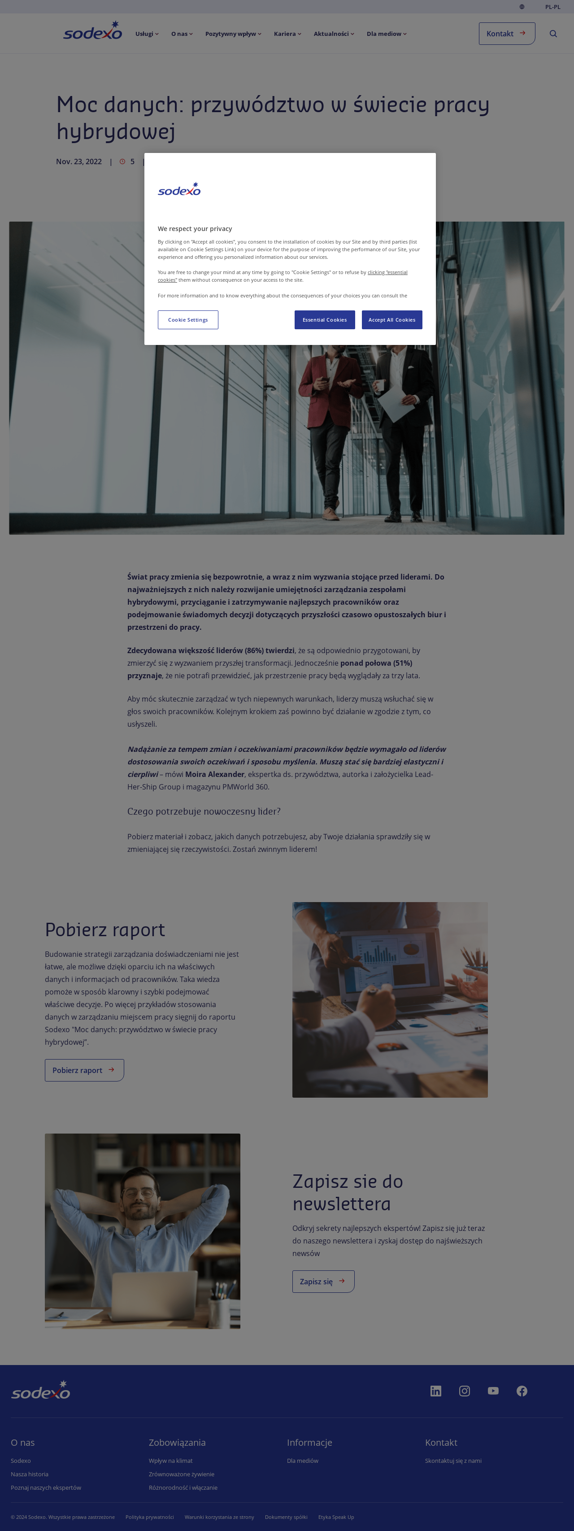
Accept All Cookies (392, 319)
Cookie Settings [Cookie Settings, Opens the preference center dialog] (188, 319)
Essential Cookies (325, 319)
